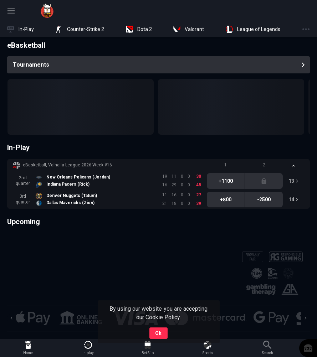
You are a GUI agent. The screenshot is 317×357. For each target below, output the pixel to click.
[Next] (305, 318)
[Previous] (11, 318)
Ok (158, 333)
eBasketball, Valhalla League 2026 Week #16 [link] (67, 164)
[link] (47, 11)
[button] (158, 165)
